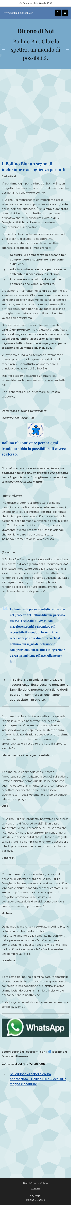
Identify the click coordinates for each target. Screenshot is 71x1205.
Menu (64, 12)
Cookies (35, 1188)
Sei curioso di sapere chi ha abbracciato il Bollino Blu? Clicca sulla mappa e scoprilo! (38, 1079)
